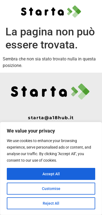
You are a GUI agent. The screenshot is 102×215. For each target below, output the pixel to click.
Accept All (51, 174)
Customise (51, 188)
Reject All (51, 203)
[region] (51, 168)
